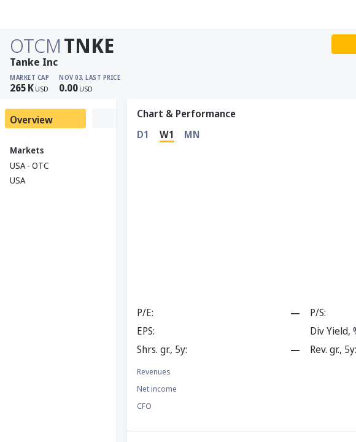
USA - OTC (29, 165)
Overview (31, 119)
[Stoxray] (39, 15)
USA (17, 180)
